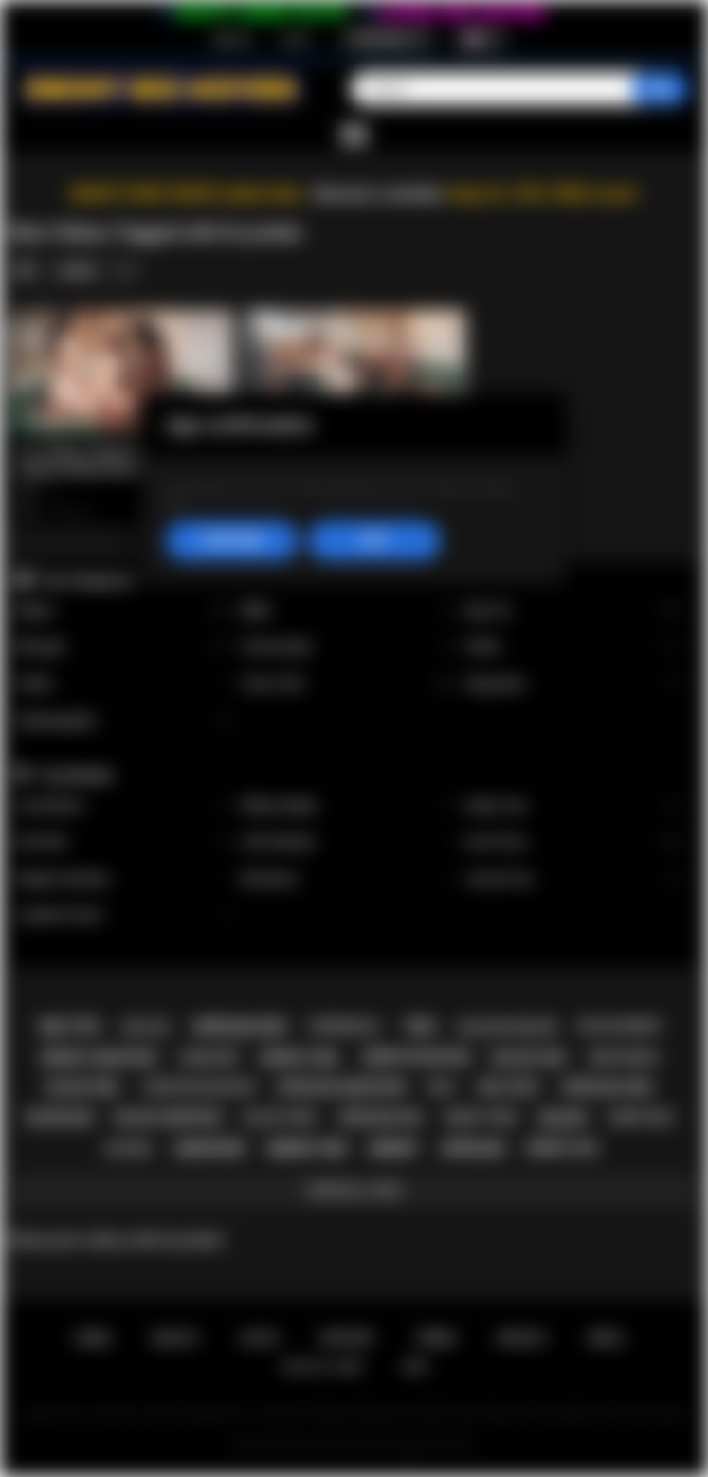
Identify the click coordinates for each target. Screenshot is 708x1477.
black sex (529, 1058)
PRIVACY (522, 1338)
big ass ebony (620, 1026)
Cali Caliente (349, 842)
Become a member (380, 194)
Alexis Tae (573, 806)
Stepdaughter (124, 721)
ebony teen (481, 1117)
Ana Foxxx (573, 842)
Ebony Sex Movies (334, 1444)
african (472, 1149)
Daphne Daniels (124, 879)
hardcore (209, 1058)
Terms (435, 1338)
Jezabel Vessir (124, 915)
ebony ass (562, 1148)
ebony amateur (98, 1058)
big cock (508, 1087)
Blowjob (124, 647)
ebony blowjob (416, 1057)
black (563, 1118)
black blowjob (507, 1027)
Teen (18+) (349, 684)
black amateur (168, 1117)
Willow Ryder (349, 806)
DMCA (606, 1338)
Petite (573, 647)
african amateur (341, 1087)
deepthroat (625, 1058)
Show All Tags (354, 1190)
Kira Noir (124, 842)
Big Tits (573, 611)
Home (92, 1338)
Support (346, 1338)
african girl (608, 1087)
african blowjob (198, 1087)
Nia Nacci (349, 879)
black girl (83, 1087)
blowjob (59, 1117)
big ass (146, 1027)
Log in (295, 39)
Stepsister (573, 684)
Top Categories (87, 580)
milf (442, 1087)
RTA (416, 1366)
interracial (344, 1026)
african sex (238, 1027)
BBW (349, 611)
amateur (209, 1149)
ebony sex (307, 1149)
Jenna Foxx (573, 879)
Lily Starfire (124, 806)
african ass (380, 1117)
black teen (280, 1117)
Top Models (76, 775)
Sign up (232, 39)
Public (124, 684)
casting (127, 1149)
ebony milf (642, 1117)
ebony (394, 1149)
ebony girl (300, 1058)
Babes (124, 611)
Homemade (349, 647)
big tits (70, 1027)
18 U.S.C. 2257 (322, 1366)
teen (419, 1026)
